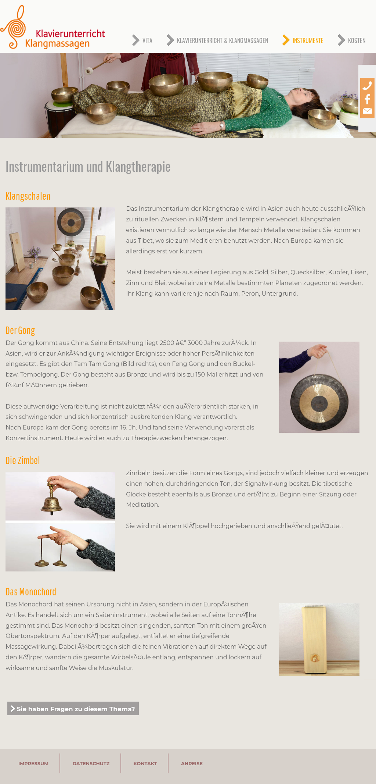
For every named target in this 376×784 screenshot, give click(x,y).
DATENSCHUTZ (90, 763)
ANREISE (192, 763)
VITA (147, 40)
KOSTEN (356, 40)
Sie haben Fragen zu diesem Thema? (76, 709)
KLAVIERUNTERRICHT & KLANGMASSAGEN (222, 40)
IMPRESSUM (33, 763)
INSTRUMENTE (308, 40)
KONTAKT (145, 763)
